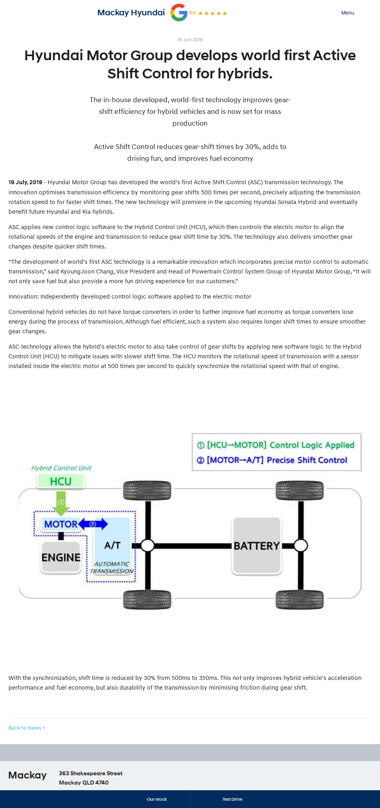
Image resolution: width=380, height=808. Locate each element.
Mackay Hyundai (131, 12)
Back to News (24, 727)
